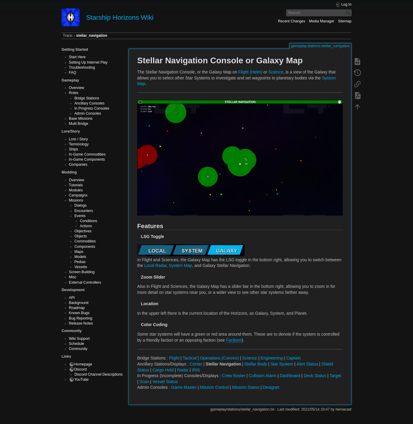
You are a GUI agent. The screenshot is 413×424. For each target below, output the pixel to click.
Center (196, 364)
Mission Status (245, 387)
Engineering (272, 358)
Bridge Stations (86, 98)
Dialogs (80, 205)
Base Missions (81, 118)
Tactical (190, 358)
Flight (174, 358)
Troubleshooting (82, 67)
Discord (80, 369)
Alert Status (307, 364)
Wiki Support (79, 339)
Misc (73, 277)
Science (275, 72)
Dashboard (290, 375)
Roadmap (77, 308)
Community (78, 349)
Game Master (184, 387)
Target (335, 375)
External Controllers (85, 282)
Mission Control (214, 387)
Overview (76, 88)
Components (84, 247)
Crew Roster (233, 375)
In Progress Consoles (91, 108)
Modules (76, 190)
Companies (78, 164)
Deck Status (315, 375)
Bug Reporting (80, 318)
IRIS (196, 370)
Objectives (82, 231)
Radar (182, 370)
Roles (73, 93)
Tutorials (76, 185)
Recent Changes (291, 21)
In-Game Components (87, 159)
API (72, 298)
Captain (293, 358)
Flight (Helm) (250, 72)
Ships (73, 149)
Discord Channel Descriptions (98, 374)
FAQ (73, 72)
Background (78, 303)
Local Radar (155, 265)
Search (348, 13)
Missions (76, 200)
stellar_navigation (91, 35)
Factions (234, 340)
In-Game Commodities (87, 154)
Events (79, 216)
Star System (281, 364)
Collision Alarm (262, 375)
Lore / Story (78, 139)
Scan (144, 381)
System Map (180, 265)
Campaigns (78, 195)
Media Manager (321, 21)
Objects (80, 236)
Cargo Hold (163, 370)
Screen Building (82, 272)
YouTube (81, 379)
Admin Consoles (87, 113)
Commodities (85, 241)
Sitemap (344, 21)
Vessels (80, 267)
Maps (78, 252)
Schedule (76, 344)
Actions (86, 226)
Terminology (79, 144)
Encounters (83, 211)
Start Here (77, 57)
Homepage (83, 364)
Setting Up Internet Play (88, 62)
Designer (271, 387)
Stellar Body (255, 364)
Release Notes (81, 323)
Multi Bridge (78, 124)
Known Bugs (79, 313)
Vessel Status (165, 381)
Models (80, 257)
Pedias (79, 262)
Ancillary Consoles (89, 103)
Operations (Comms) (219, 358)
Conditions (88, 221)
